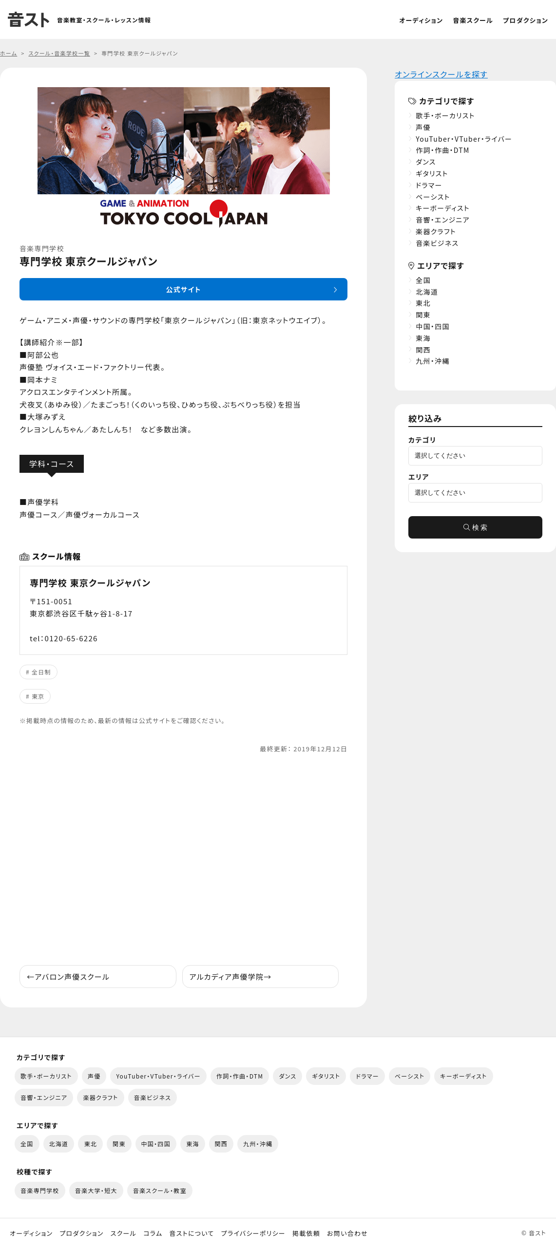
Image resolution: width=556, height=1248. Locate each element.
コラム (152, 1233)
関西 (423, 349)
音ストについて (191, 1233)
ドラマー (429, 185)
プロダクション (525, 20)
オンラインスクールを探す (441, 74)
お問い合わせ (347, 1233)
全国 (423, 280)
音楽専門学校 (39, 1190)
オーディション (421, 20)
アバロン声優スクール (68, 976)
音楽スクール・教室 (160, 1190)
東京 (38, 696)
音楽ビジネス (437, 243)
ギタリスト (432, 173)
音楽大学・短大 (96, 1190)
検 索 (475, 527)
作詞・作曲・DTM (443, 150)
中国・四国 (432, 326)
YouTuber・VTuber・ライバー (464, 139)
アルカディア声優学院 (231, 976)
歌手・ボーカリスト (445, 115)
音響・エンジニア (443, 219)
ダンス (426, 162)
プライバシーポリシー (253, 1233)
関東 (423, 314)
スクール (123, 1233)
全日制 (41, 672)
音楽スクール (473, 20)
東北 (423, 303)
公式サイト (183, 289)
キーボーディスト (443, 208)
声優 (423, 127)
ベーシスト (433, 197)
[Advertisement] (183, 860)
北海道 (427, 292)
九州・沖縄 (432, 361)
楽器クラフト (436, 231)
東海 (423, 338)
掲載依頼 (306, 1233)
